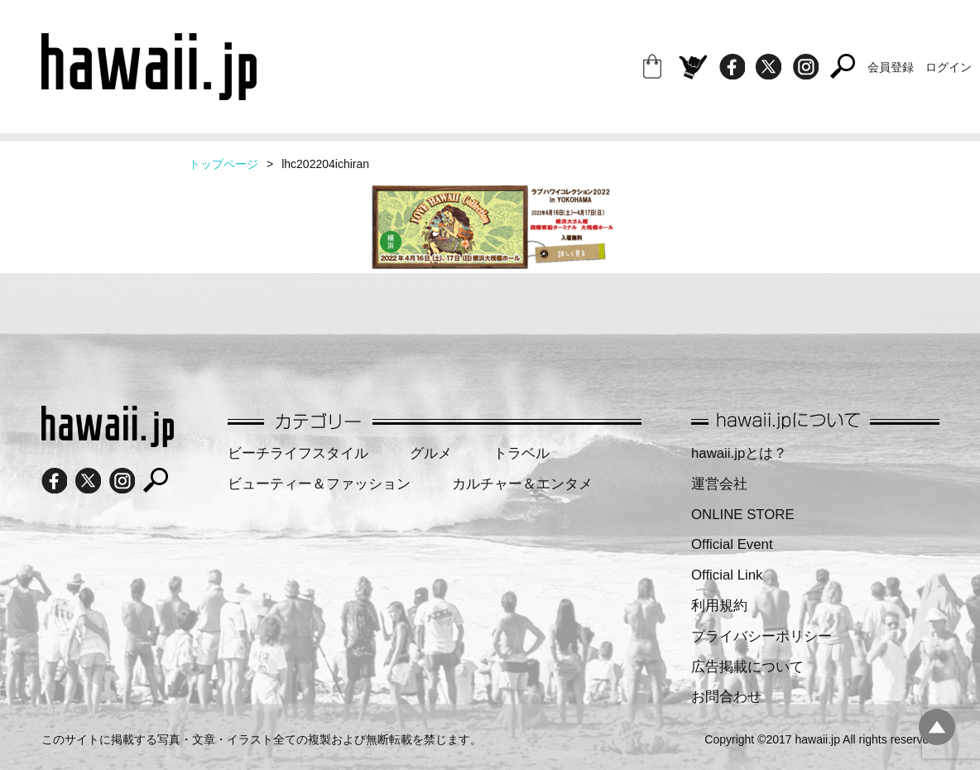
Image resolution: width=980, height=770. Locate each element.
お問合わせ (726, 697)
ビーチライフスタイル (298, 453)
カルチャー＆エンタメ (522, 484)
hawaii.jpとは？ (739, 453)
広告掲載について (747, 667)
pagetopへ (937, 727)
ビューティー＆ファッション (319, 484)
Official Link (726, 575)
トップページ (223, 164)
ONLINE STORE (743, 514)
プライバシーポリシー (761, 636)
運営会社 (719, 484)
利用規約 (719, 606)
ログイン (948, 67)
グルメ (431, 453)
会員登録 (890, 67)
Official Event (732, 544)
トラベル (521, 453)
